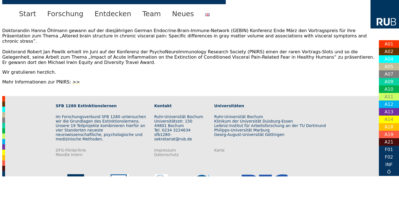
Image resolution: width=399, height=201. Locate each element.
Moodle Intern (69, 154)
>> (76, 82)
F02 (389, 157)
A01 (388, 44)
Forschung (65, 14)
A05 (388, 66)
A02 (388, 51)
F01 (389, 149)
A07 (388, 74)
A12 (388, 104)
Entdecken (112, 14)
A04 (388, 59)
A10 (388, 89)
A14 (388, 119)
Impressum (165, 150)
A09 (388, 81)
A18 (388, 127)
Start (27, 14)
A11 (388, 96)
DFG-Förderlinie (71, 150)
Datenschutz (166, 154)
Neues (183, 14)
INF (389, 164)
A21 (388, 142)
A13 (388, 111)
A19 (388, 134)
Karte (219, 150)
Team (151, 14)
